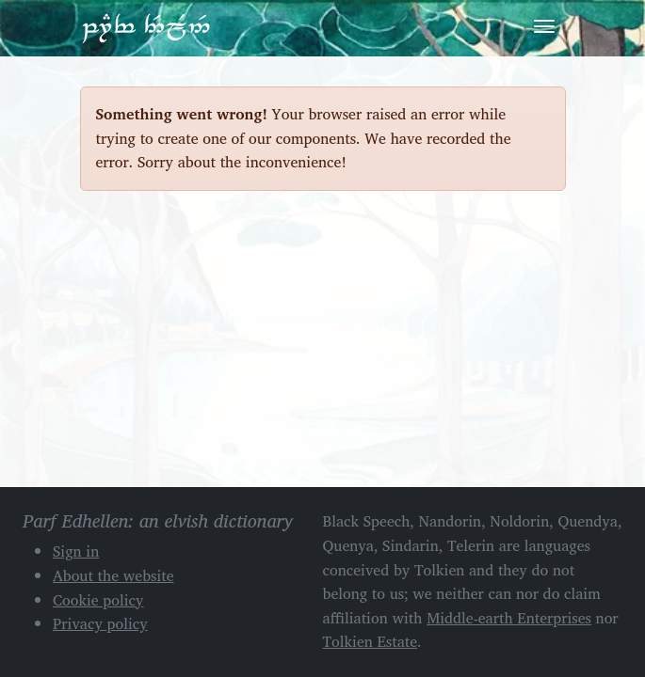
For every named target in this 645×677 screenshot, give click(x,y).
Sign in (76, 551)
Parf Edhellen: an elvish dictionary (146, 27)
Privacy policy (100, 623)
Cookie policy (98, 600)
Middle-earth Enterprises (509, 618)
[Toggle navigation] (544, 26)
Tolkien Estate (370, 641)
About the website (113, 575)
